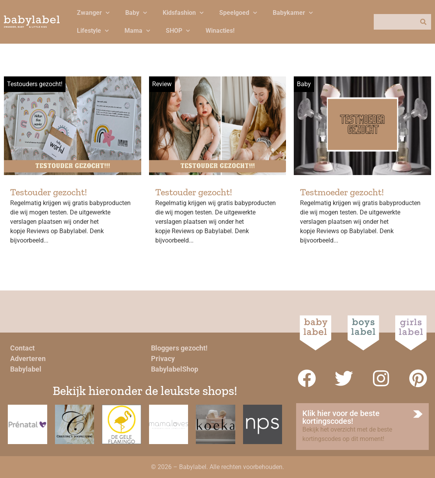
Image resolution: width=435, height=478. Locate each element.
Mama (137, 31)
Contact (22, 348)
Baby (136, 13)
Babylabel (25, 369)
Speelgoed (238, 13)
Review (162, 84)
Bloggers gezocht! (179, 348)
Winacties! (220, 30)
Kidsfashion (183, 13)
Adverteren (28, 358)
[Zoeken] (423, 22)
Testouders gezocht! (34, 84)
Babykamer (293, 13)
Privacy (163, 358)
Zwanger (93, 13)
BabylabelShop (174, 369)
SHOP (178, 31)
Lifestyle (93, 31)
